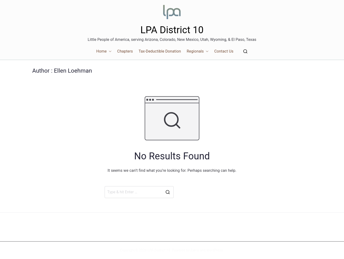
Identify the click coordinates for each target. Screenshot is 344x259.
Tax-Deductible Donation (160, 51)
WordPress (214, 250)
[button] (109, 51)
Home (104, 51)
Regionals (198, 51)
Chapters (125, 51)
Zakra (194, 250)
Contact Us (223, 51)
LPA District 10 (172, 30)
